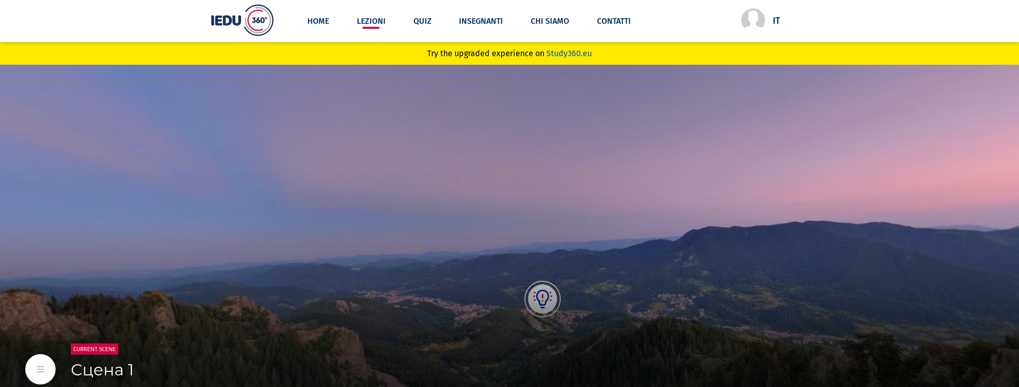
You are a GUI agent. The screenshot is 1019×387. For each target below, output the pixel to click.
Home (318, 21)
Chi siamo (550, 21)
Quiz (422, 21)
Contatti (614, 21)
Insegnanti (481, 21)
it (776, 20)
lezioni (371, 21)
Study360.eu (569, 53)
